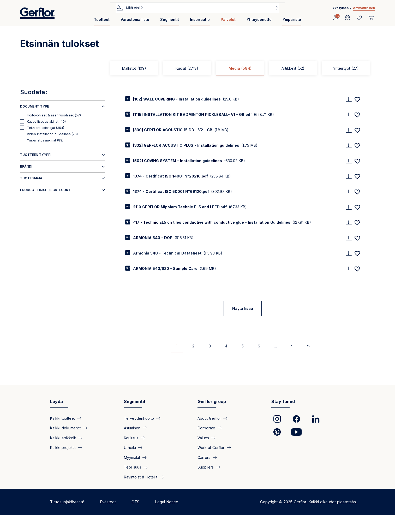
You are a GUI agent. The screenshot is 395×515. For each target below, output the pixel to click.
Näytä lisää (242, 308)
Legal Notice (166, 501)
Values (203, 437)
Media (240, 68)
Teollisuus (132, 467)
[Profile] (336, 18)
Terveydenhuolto (139, 418)
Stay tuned (283, 401)
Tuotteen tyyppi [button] (35, 155)
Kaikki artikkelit (63, 437)
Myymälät (132, 457)
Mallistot (134, 68)
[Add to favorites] (357, 99)
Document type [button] (34, 106)
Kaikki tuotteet (62, 418)
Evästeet (108, 501)
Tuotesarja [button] (31, 178)
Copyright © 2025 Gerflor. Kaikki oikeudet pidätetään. (308, 501)
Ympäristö (292, 19)
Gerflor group (212, 401)
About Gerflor (209, 418)
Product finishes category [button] (45, 190)
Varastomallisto (135, 19)
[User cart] (371, 18)
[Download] (348, 99)
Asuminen (132, 428)
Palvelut (228, 19)
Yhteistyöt (346, 68)
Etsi (119, 7)
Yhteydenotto (259, 19)
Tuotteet (102, 19)
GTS (135, 501)
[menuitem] (102, 21)
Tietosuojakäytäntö (67, 501)
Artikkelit (293, 68)
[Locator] (347, 18)
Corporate (206, 428)
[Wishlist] (359, 18)
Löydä (56, 401)
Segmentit (169, 19)
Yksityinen (340, 8)
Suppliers (206, 467)
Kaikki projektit (63, 447)
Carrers (204, 457)
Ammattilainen (364, 8)
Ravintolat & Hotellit (140, 477)
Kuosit (187, 68)
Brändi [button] (26, 166)
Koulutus (131, 437)
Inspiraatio (200, 19)
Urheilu (130, 447)
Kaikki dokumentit (65, 428)
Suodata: (33, 92)
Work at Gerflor (211, 447)
